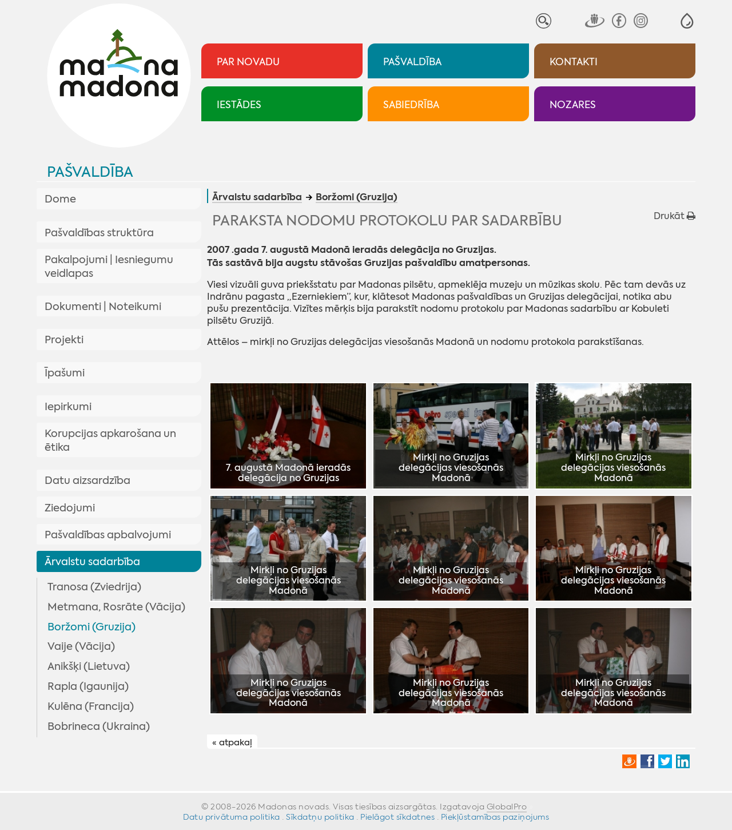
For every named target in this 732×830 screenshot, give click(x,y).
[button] (687, 21)
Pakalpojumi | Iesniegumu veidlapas (109, 266)
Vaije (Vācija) (81, 646)
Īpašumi (65, 373)
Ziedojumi (70, 508)
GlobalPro (507, 806)
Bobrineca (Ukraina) (98, 726)
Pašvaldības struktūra (99, 233)
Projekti (64, 340)
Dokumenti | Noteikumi (103, 306)
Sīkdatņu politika (320, 817)
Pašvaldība (90, 171)
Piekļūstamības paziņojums (495, 817)
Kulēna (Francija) (90, 706)
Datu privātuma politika (231, 817)
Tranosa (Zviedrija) (94, 587)
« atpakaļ (232, 742)
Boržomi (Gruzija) (91, 627)
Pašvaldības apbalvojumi (108, 535)
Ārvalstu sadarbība (92, 562)
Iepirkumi (68, 407)
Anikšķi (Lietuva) (88, 666)
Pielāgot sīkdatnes (397, 817)
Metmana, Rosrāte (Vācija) (116, 607)
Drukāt (674, 216)
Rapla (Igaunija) (88, 686)
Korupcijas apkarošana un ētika (110, 440)
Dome (60, 199)
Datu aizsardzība (87, 480)
